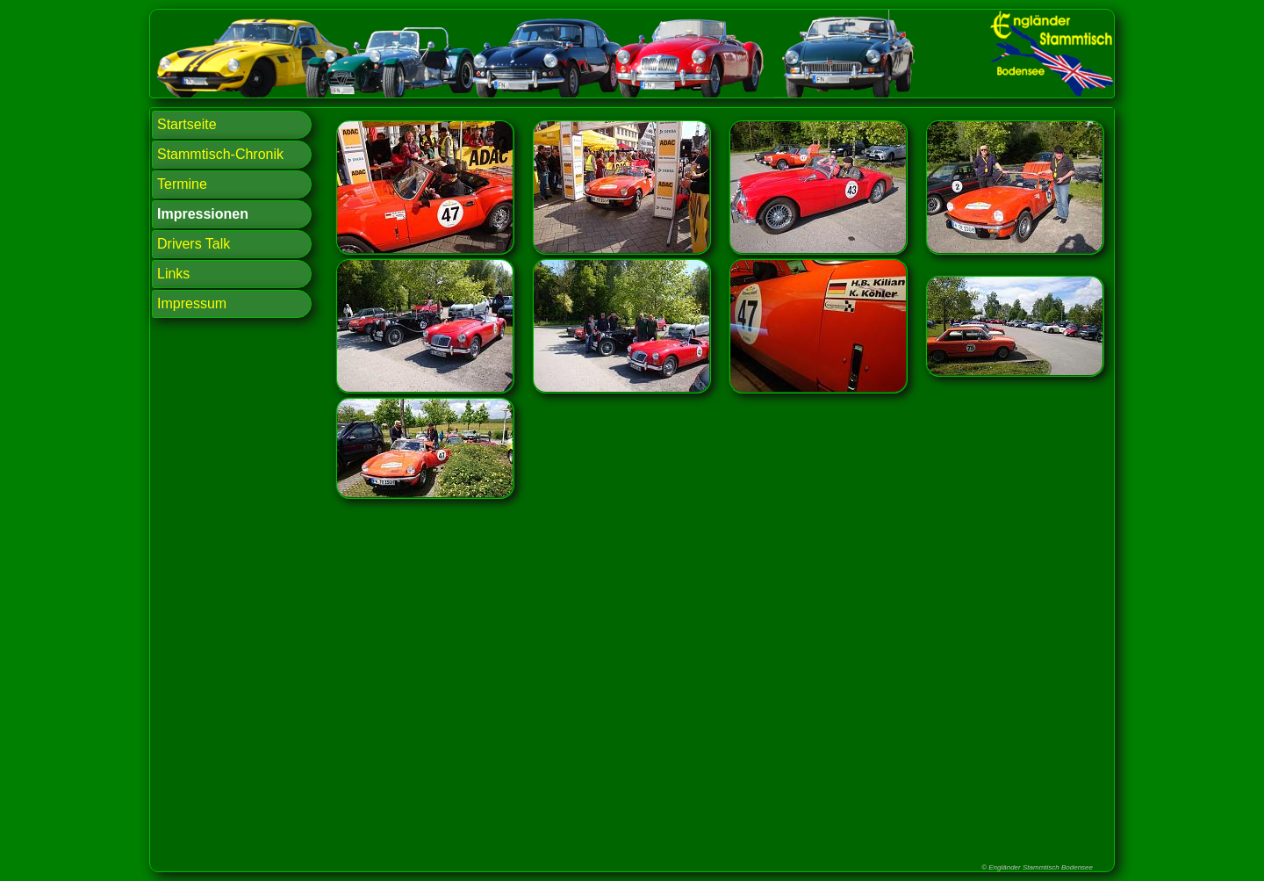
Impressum (191, 303)
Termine (182, 184)
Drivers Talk (193, 243)
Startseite (187, 124)
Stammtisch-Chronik (220, 154)
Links (173, 273)
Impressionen (202, 213)
